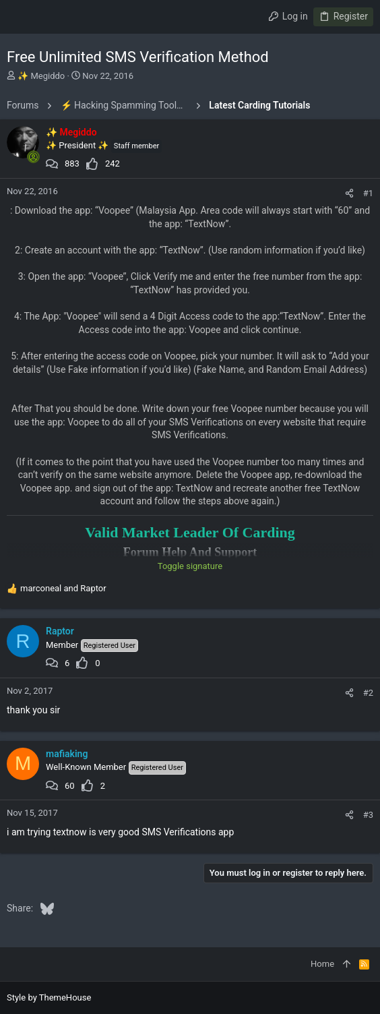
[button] (20, 17)
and (63, 588)
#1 (368, 193)
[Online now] (33, 157)
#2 (368, 693)
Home (322, 964)
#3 (368, 815)
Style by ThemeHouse (49, 997)
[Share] (349, 193)
